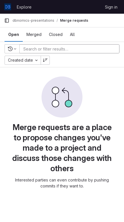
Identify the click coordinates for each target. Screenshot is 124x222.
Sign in (111, 7)
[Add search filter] (71, 49)
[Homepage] (7, 6)
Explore (24, 7)
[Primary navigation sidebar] (6, 20)
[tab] (14, 34)
